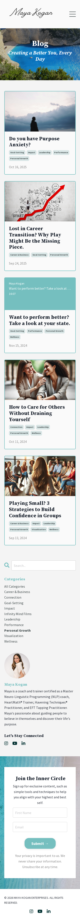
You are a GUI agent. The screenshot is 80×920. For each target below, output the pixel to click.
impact (31, 152)
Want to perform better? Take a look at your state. (39, 320)
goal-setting (17, 152)
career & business (19, 254)
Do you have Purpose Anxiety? (34, 142)
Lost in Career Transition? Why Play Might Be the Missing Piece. (35, 238)
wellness (14, 337)
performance (61, 152)
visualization (39, 529)
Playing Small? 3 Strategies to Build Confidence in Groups (35, 509)
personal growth (19, 158)
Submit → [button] (40, 843)
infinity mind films (18, 614)
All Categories (14, 586)
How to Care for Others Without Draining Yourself (37, 413)
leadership (44, 152)
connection (16, 427)
